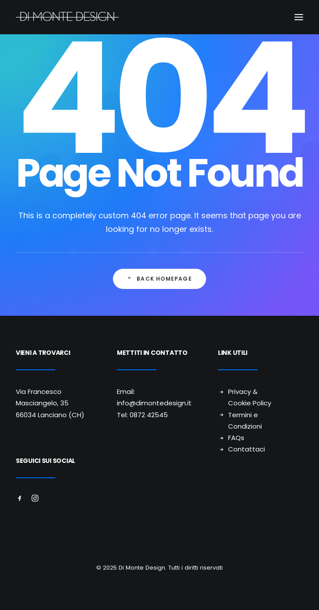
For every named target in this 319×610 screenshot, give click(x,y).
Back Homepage (159, 278)
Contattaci (246, 449)
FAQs (236, 437)
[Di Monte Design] (159, 17)
